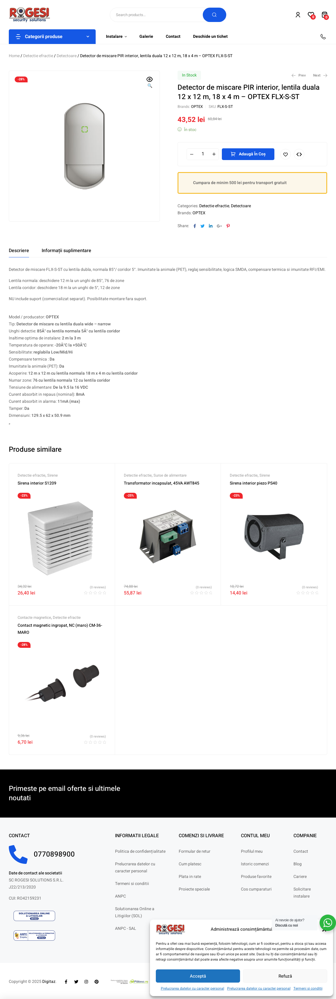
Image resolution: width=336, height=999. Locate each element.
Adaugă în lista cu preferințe (285, 154)
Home (14, 56)
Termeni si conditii (308, 988)
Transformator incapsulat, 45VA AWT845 (161, 483)
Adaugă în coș (252, 154)
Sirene (52, 475)
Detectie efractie (38, 56)
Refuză (285, 976)
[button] (149, 83)
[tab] (19, 250)
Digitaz (48, 981)
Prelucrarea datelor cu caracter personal (192, 988)
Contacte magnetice (34, 617)
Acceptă (198, 976)
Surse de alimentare (170, 475)
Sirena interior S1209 (37, 483)
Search (214, 15)
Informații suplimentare (66, 250)
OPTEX (197, 106)
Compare (299, 154)
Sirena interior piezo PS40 (253, 483)
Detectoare (67, 56)
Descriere (19, 250)
